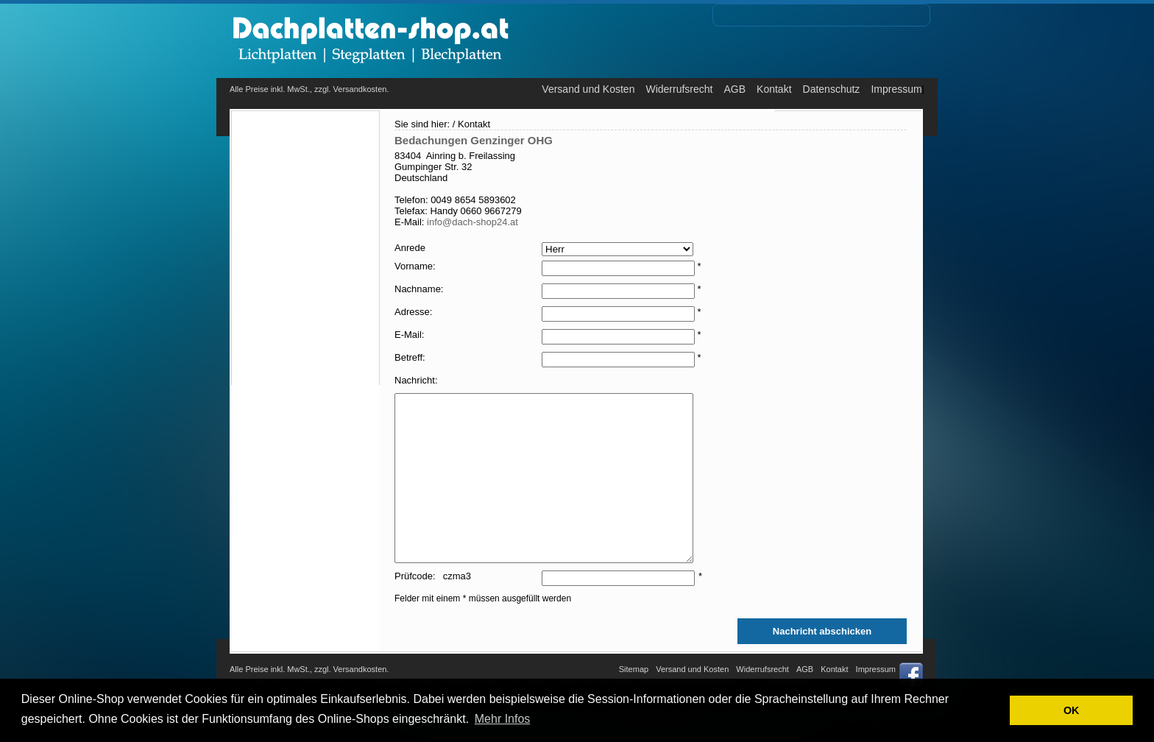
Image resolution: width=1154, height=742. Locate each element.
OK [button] (1071, 710)
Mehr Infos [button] (503, 719)
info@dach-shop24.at (472, 221)
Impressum (896, 89)
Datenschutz (831, 89)
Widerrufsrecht (678, 89)
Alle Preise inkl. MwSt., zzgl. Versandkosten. (309, 89)
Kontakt (774, 89)
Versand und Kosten (588, 89)
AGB (734, 89)
